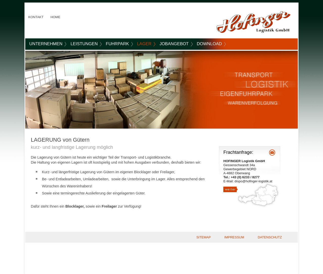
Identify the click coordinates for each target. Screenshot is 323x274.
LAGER (144, 43)
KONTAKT (35, 17)
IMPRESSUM (234, 237)
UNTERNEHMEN (45, 43)
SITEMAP (203, 237)
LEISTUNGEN (84, 43)
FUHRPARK (117, 43)
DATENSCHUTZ (270, 237)
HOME (55, 17)
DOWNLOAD (209, 43)
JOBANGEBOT (174, 43)
